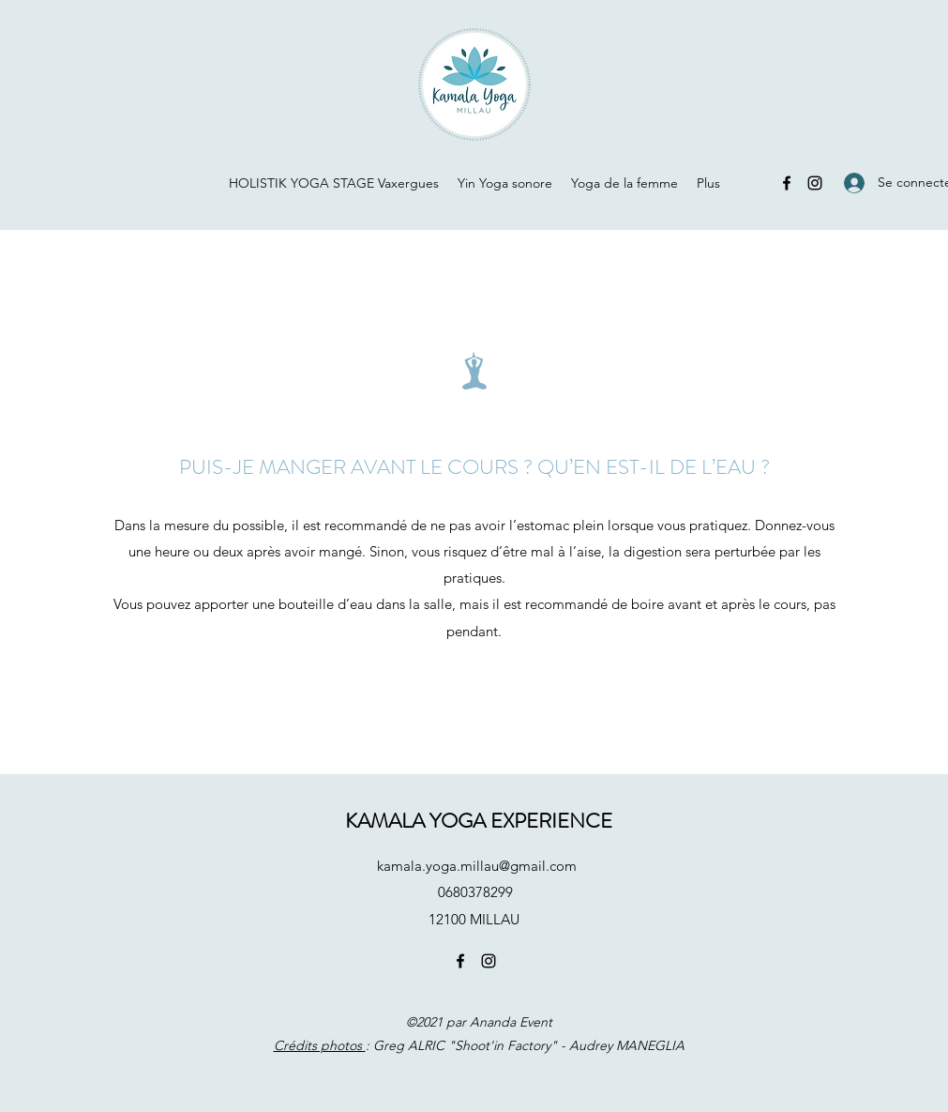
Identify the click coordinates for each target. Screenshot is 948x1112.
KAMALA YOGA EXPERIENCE (478, 820)
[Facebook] (786, 183)
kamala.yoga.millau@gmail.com (477, 866)
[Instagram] (814, 183)
